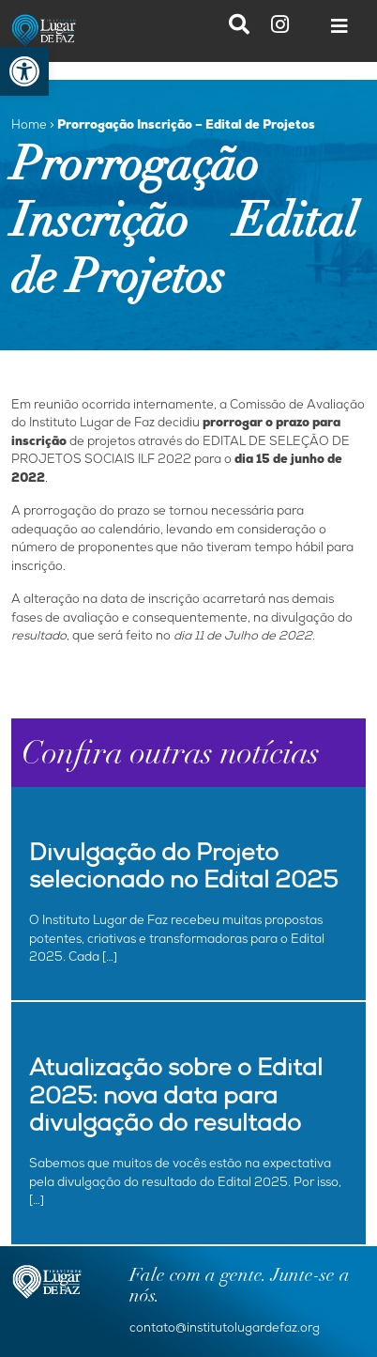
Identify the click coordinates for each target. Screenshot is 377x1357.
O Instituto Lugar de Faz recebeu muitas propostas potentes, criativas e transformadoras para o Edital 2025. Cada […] (176, 940)
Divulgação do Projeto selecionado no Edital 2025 (183, 869)
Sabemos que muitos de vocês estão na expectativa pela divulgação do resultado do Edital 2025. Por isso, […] (185, 1183)
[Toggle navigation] (339, 31)
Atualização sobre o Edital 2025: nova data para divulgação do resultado (176, 1098)
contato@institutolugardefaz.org (224, 1329)
